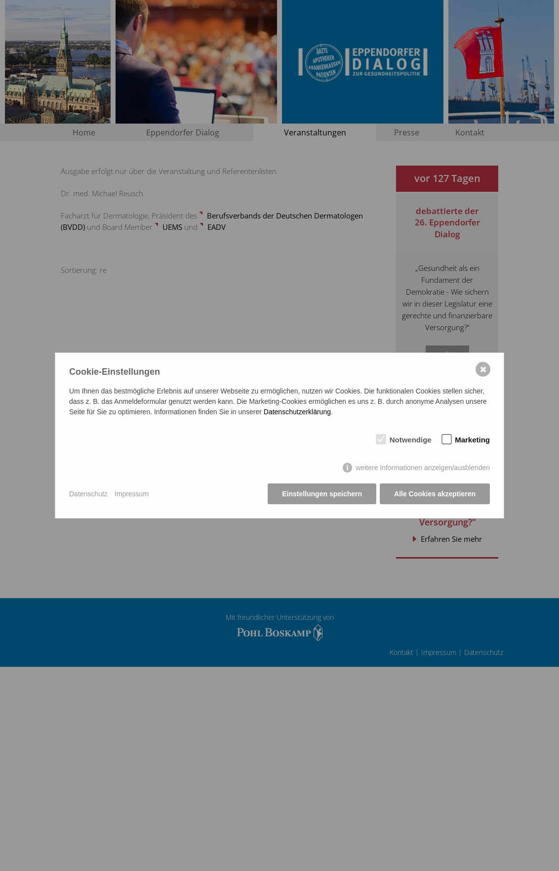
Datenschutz (88, 494)
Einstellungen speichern (322, 494)
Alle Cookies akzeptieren (435, 494)
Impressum (132, 494)
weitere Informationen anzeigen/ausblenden (423, 468)
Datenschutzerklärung (297, 412)
